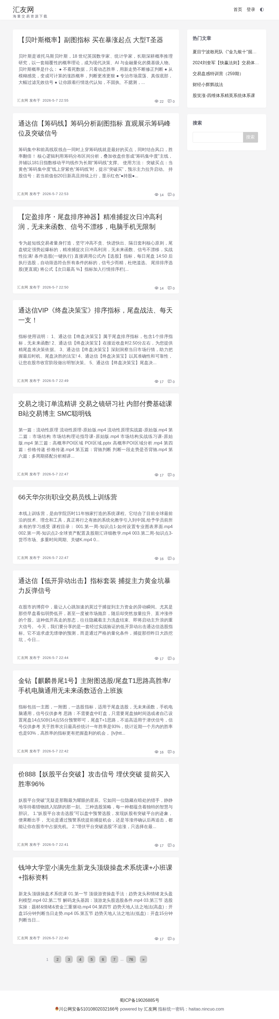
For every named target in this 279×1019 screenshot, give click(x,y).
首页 (237, 9)
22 (158, 101)
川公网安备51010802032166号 (87, 1009)
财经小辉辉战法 (208, 84)
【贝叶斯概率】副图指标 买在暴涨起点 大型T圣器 (90, 39)
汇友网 (23, 9)
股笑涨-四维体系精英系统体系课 (224, 95)
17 (158, 382)
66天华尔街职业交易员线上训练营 (67, 497)
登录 (251, 9)
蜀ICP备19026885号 (139, 1000)
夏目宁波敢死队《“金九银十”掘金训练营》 (233, 51)
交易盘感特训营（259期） (218, 73)
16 (158, 559)
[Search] (220, 137)
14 (158, 195)
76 (131, 959)
